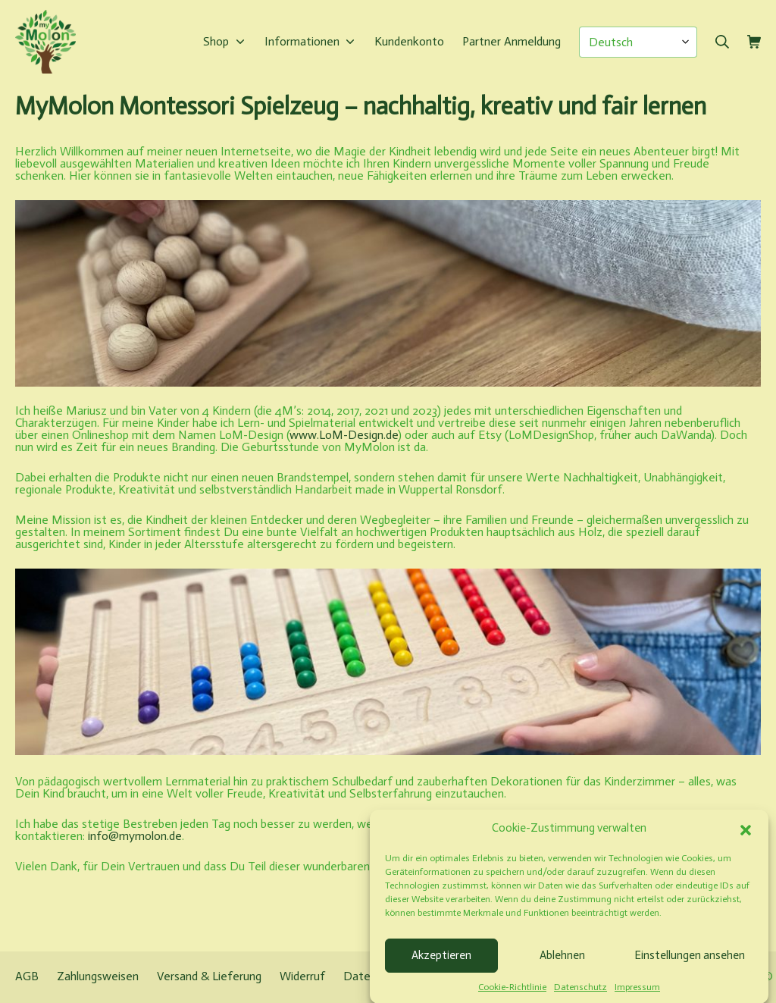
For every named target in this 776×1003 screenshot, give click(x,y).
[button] (745, 836)
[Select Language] (638, 42)
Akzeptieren (441, 963)
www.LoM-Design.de (343, 435)
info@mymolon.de (135, 836)
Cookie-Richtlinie (512, 994)
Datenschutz (580, 994)
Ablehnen (562, 963)
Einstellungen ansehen (689, 963)
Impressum (637, 994)
